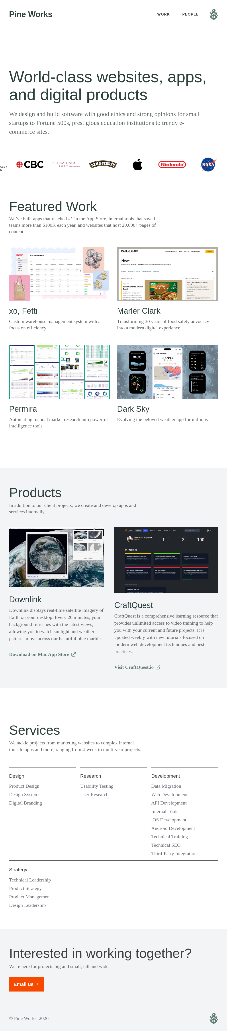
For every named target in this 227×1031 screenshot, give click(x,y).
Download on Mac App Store (42, 654)
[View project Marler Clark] (167, 289)
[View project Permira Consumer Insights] (59, 387)
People (190, 14)
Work (163, 14)
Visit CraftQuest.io (137, 667)
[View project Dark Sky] (167, 387)
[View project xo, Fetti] (59, 289)
